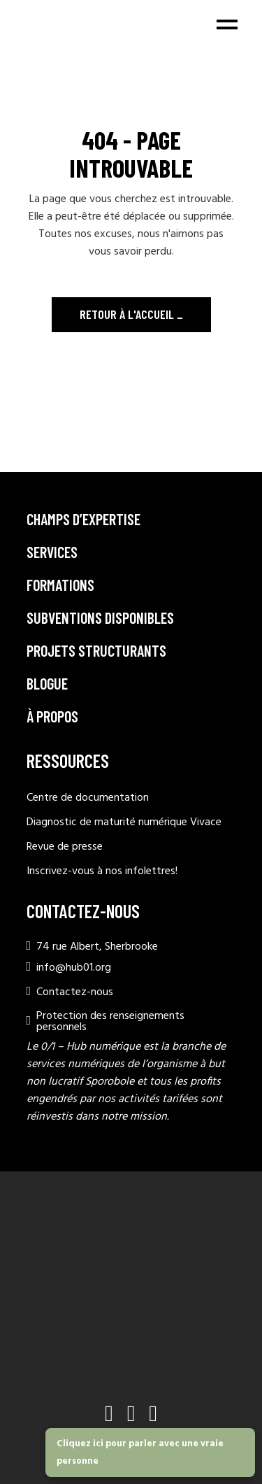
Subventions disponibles (100, 617)
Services (52, 552)
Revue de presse (65, 847)
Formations (60, 585)
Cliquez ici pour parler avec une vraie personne (140, 1452)
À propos (52, 716)
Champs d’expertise (83, 519)
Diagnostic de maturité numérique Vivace (124, 822)
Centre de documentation (88, 798)
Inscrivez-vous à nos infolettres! (102, 871)
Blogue (47, 683)
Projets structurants (96, 650)
